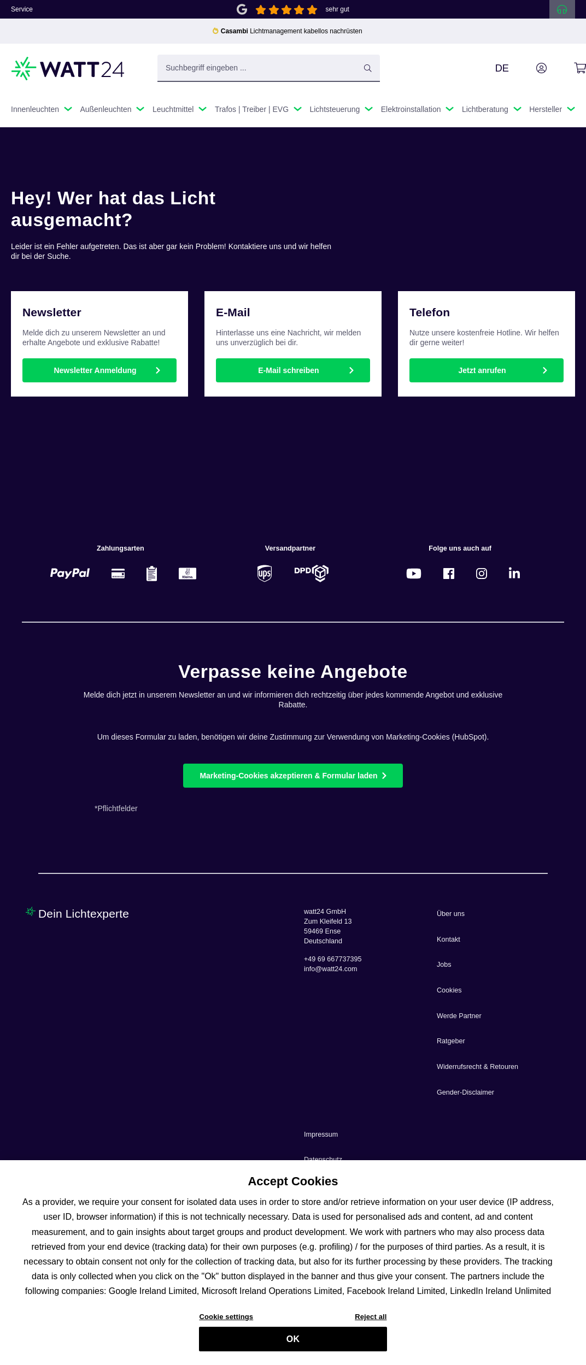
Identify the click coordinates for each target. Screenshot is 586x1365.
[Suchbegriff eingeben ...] (268, 68)
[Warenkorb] (567, 68)
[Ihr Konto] (529, 68)
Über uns (451, 914)
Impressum (321, 1134)
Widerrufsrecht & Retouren (477, 1067)
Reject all (370, 1321)
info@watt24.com (331, 969)
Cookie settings (226, 1321)
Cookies (449, 990)
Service (22, 9)
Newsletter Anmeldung (95, 370)
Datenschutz (323, 1159)
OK (293, 1343)
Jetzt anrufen (482, 370)
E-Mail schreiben (288, 370)
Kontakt (448, 939)
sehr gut (337, 9)
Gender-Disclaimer (465, 1092)
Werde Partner (459, 1016)
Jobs (444, 964)
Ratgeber (451, 1041)
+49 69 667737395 (332, 959)
